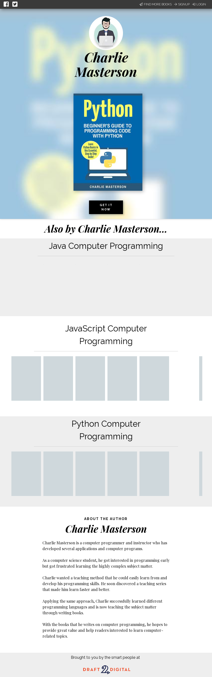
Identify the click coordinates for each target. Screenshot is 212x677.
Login (199, 4)
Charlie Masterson (106, 64)
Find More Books (155, 4)
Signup (182, 4)
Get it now (106, 207)
